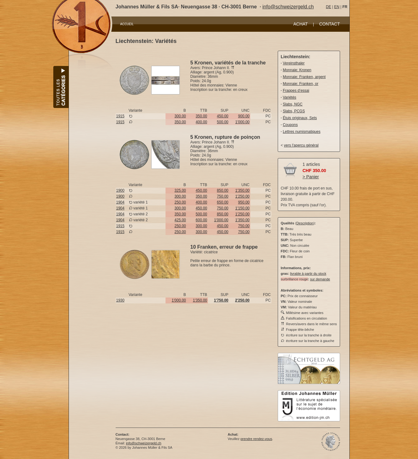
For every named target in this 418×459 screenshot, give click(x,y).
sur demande (320, 279)
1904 (120, 202)
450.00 (222, 116)
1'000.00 (242, 122)
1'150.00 (242, 208)
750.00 (222, 196)
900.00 (244, 116)
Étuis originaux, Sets (300, 118)
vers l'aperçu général (301, 145)
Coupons (290, 125)
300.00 (180, 116)
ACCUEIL (127, 24)
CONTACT (329, 23)
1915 (120, 116)
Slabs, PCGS (294, 111)
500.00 (222, 122)
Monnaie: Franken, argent (304, 77)
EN (336, 7)
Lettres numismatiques (301, 131)
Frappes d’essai (296, 90)
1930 (120, 300)
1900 (120, 190)
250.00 (180, 202)
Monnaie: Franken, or (300, 84)
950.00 (244, 202)
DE (328, 7)
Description (305, 223)
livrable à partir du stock (308, 273)
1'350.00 (242, 190)
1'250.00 (242, 196)
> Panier (311, 176)
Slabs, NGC (292, 104)
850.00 (222, 190)
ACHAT (300, 23)
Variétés (289, 97)
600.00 (201, 220)
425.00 (180, 220)
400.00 (201, 122)
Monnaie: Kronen (297, 70)
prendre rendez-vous (256, 439)
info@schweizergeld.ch (288, 6)
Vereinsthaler (294, 63)
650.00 (222, 202)
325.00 (180, 190)
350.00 (201, 116)
